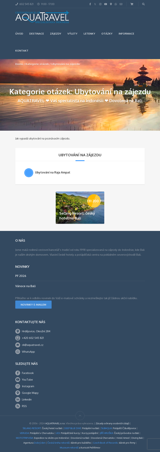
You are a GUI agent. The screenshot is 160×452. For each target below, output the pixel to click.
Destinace (36, 33)
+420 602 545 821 (33, 338)
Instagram (28, 386)
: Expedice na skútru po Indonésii (42, 437)
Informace (126, 33)
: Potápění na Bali (81, 428)
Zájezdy (55, 33)
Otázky (107, 33)
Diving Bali (137, 437)
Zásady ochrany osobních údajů (112, 423)
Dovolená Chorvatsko (103, 437)
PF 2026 (20, 276)
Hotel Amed (123, 437)
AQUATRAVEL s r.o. (55, 423)
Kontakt (21, 50)
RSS (24, 406)
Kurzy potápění (90, 433)
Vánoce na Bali (25, 286)
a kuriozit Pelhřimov (80, 447)
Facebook (28, 373)
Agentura (34, 442)
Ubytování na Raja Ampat (52, 172)
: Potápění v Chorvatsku (37, 433)
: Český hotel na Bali (42, 428)
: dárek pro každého (69, 442)
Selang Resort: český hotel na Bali (77, 215)
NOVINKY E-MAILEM (33, 304)
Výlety (72, 33)
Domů (19, 64)
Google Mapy (30, 393)
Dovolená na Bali (80, 437)
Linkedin (27, 399)
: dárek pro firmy (114, 442)
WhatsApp (28, 351)
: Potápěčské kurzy (68, 433)
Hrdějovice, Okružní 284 (36, 331)
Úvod (19, 33)
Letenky (89, 33)
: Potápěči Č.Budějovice (118, 428)
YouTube (27, 379)
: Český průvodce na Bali (119, 433)
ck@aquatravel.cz (32, 345)
